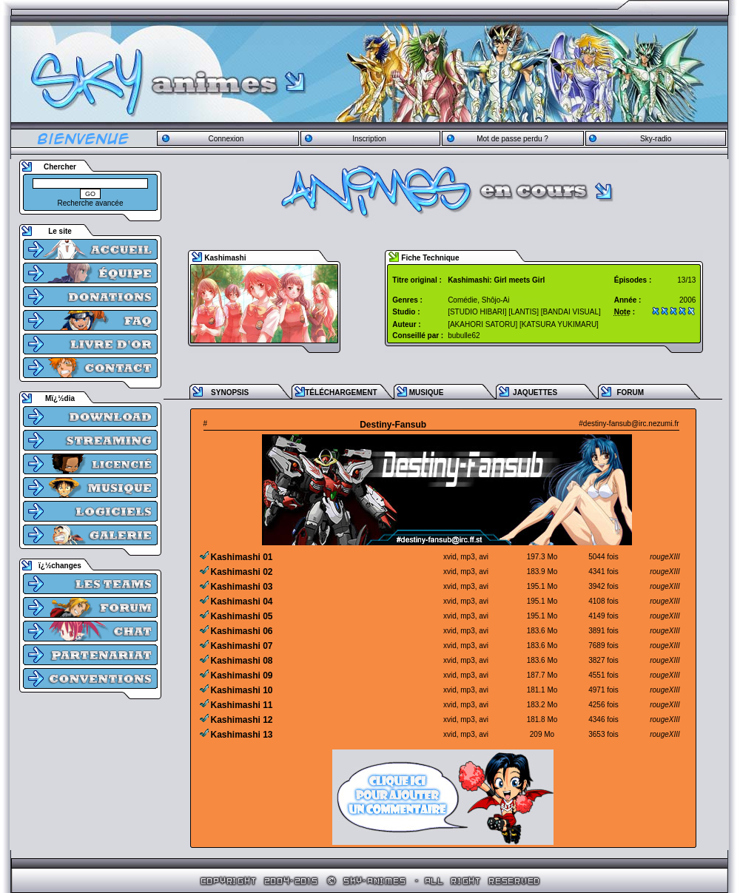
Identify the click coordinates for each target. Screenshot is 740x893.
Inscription (369, 139)
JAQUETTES (535, 392)
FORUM (630, 392)
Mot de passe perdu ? (512, 139)
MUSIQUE (426, 392)
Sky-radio (655, 139)
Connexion (225, 139)
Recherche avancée (91, 203)
